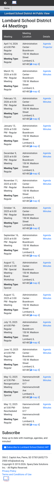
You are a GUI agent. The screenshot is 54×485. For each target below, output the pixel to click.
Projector (47, 47)
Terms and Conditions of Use (16, 474)
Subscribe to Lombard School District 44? (26, 447)
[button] (5, 3)
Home (6, 8)
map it (34, 64)
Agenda (47, 43)
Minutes (47, 74)
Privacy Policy (9, 471)
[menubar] (9, 3)
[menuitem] (5, 3)
